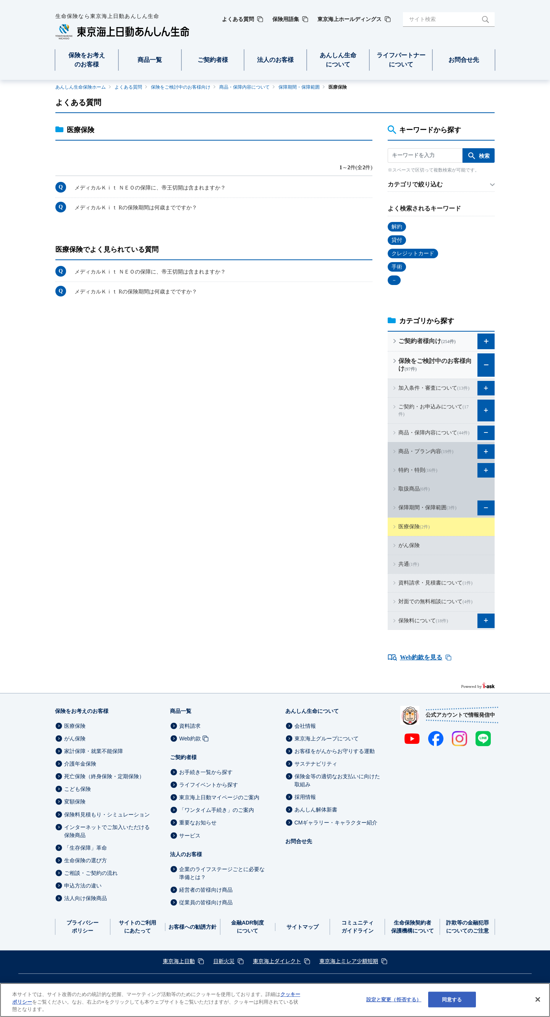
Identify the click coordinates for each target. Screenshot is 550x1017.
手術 (396, 267)
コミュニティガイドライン (357, 927)
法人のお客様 (186, 854)
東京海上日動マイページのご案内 (219, 797)
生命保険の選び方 (85, 860)
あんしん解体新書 (315, 810)
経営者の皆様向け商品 (206, 890)
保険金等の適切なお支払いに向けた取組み (337, 780)
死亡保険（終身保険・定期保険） (104, 776)
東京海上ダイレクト (277, 961)
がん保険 (75, 738)
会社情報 (305, 726)
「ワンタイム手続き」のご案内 (216, 810)
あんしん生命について (312, 711)
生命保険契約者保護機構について (412, 927)
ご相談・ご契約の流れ (91, 873)
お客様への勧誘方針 (192, 927)
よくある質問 (128, 87)
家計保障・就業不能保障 (93, 751)
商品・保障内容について (244, 87)
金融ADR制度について (247, 927)
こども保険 (77, 789)
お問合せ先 (298, 841)
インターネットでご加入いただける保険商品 (107, 831)
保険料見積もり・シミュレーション (107, 814)
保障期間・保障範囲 (299, 87)
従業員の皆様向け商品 (206, 902)
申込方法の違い (83, 886)
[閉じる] (537, 999)
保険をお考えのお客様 (81, 711)
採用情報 (305, 797)
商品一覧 (180, 711)
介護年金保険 (80, 764)
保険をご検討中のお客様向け (180, 87)
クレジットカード (412, 253)
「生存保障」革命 (85, 848)
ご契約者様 (183, 757)
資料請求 (190, 726)
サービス (190, 835)
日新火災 (224, 961)
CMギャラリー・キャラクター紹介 (336, 822)
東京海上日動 (179, 961)
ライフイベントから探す (208, 785)
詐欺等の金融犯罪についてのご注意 (467, 927)
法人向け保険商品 (85, 898)
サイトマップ (302, 927)
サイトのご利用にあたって (137, 927)
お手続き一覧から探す (206, 772)
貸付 (396, 240)
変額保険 (75, 802)
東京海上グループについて (326, 738)
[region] (275, 1000)
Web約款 (190, 738)
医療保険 (75, 726)
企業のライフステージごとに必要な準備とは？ (222, 873)
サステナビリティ (315, 764)
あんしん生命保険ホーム (80, 87)
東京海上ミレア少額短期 (348, 961)
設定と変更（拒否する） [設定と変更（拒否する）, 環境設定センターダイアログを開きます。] (393, 999)
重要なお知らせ (198, 823)
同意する (452, 999)
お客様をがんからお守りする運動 (334, 751)
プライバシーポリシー (82, 927)
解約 (396, 227)
